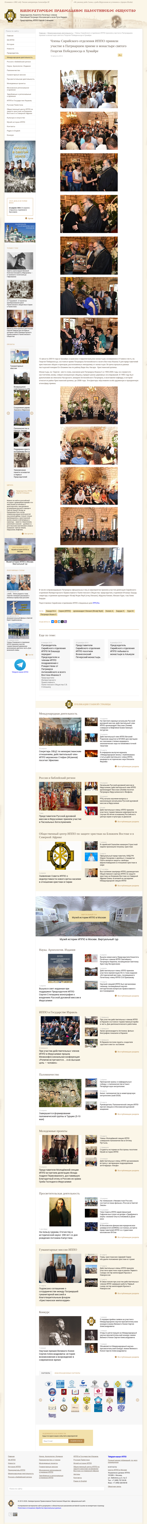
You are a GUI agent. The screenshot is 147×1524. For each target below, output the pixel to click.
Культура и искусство (16, 118)
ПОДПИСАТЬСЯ (76, 1441)
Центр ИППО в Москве (117, 1470)
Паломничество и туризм (49, 1460)
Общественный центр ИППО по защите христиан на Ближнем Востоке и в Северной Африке (20, 111)
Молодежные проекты (16, 83)
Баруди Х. (120, 611)
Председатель (13, 53)
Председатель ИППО (16, 1470)
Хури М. (130, 611)
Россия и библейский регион (19, 61)
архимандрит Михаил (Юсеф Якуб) (88, 611)
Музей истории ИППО (16, 122)
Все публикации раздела (128, 766)
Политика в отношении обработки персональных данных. (40, 1508)
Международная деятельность (20, 57)
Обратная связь (114, 1486)
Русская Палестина (15, 105)
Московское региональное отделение (18, 89)
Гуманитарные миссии (16, 75)
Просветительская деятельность (20, 79)
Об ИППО (10, 40)
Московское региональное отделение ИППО (50, 1471)
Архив (30, 218)
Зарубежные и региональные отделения (19, 95)
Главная (10, 35)
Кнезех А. (110, 611)
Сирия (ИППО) (65, 611)
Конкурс (10, 135)
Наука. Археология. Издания (19, 66)
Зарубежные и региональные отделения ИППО (51, 1476)
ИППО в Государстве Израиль (19, 100)
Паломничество (13, 70)
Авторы (77, 1474)
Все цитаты (29, 534)
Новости (10, 48)
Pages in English (13, 131)
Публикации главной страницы (92, 704)
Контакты (11, 126)
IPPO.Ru (96, 603)
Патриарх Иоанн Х (48, 614)
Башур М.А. (51, 611)
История (10, 44)
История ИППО (14, 1466)
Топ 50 (30, 655)
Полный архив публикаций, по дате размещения (122, 1461)
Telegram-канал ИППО (20, 672)
